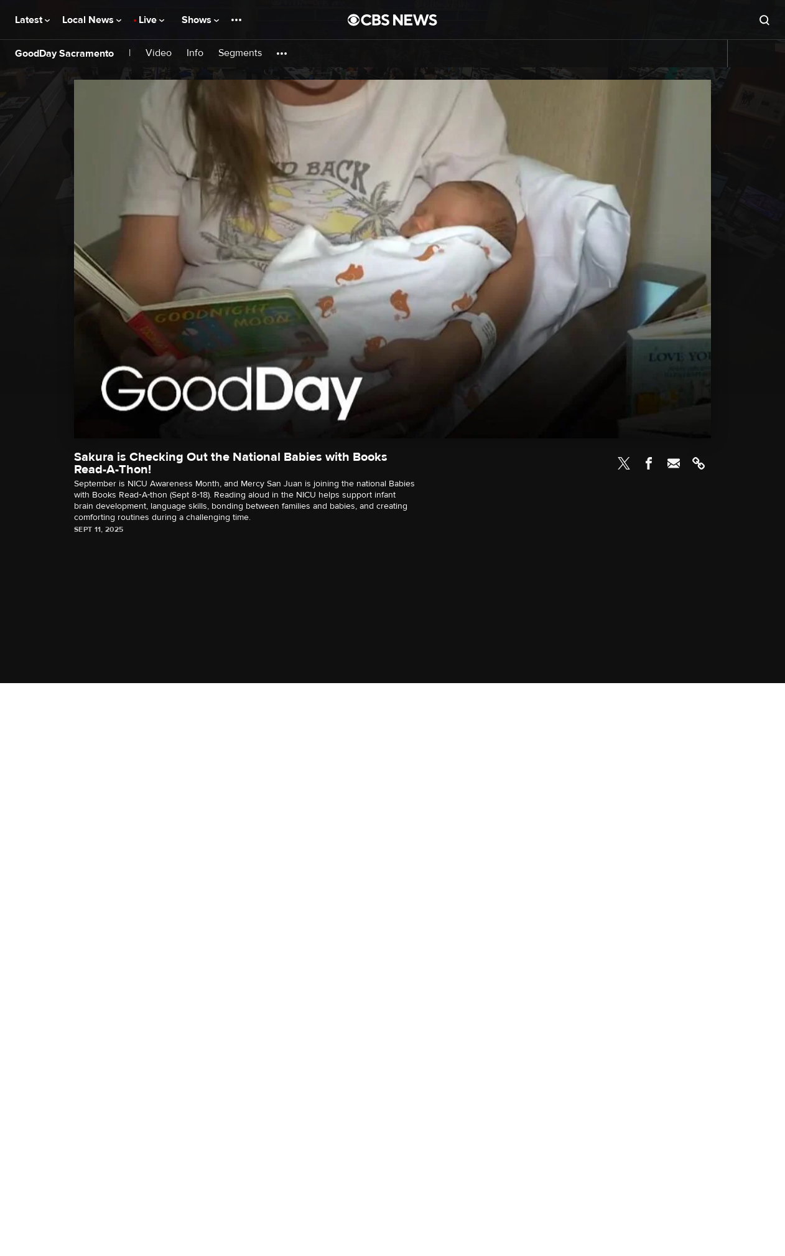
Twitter (624, 463)
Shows (200, 20)
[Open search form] (764, 20)
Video (159, 53)
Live (151, 20)
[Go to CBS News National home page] (392, 20)
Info (195, 53)
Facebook (649, 463)
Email (673, 463)
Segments (240, 53)
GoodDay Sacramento (64, 53)
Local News (91, 20)
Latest (32, 20)
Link (698, 463)
